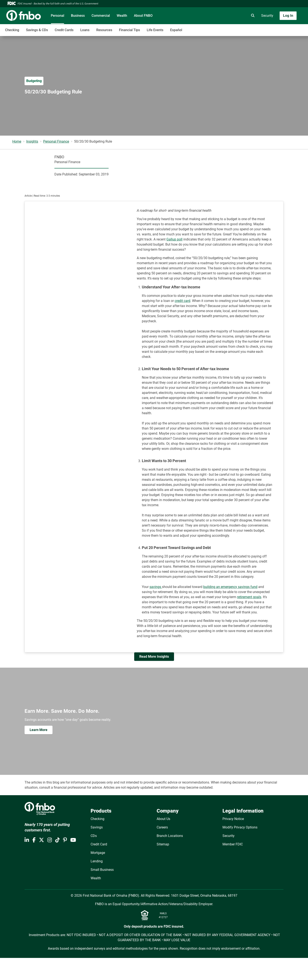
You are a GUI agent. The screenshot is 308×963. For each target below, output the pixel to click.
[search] (251, 15)
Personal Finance (56, 141)
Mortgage (98, 853)
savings (155, 587)
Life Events (155, 30)
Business (78, 16)
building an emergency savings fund (230, 587)
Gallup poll (174, 239)
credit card (182, 301)
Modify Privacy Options (239, 827)
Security (267, 16)
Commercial (101, 16)
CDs (94, 836)
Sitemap (163, 844)
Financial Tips (129, 30)
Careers (162, 827)
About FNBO (143, 16)
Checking (12, 30)
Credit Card (99, 844)
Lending (97, 861)
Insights (32, 141)
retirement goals (249, 597)
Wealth (122, 16)
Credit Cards (64, 30)
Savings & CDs (37, 30)
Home (16, 141)
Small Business (102, 870)
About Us (163, 819)
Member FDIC (232, 844)
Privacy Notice (233, 819)
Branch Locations (170, 836)
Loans (84, 30)
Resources (104, 30)
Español (176, 30)
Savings (97, 827)
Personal (57, 16)
